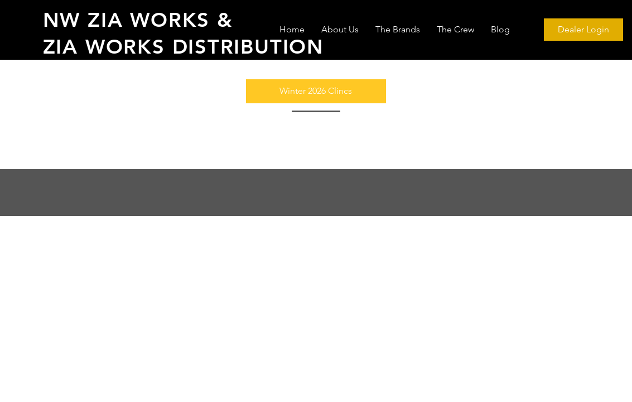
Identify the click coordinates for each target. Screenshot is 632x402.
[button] (316, 91)
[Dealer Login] (583, 29)
